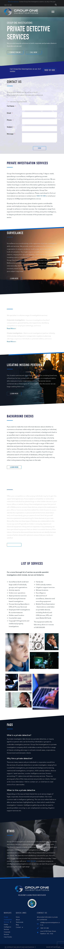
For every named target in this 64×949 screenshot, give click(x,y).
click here (44, 779)
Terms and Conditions (12, 946)
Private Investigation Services (8, 916)
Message (11, 131)
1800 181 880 (8, 5)
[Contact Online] (15, 52)
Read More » (11, 325)
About (18, 916)
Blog (17, 921)
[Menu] (52, 11)
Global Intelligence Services (7, 923)
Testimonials (19, 919)
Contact (18, 924)
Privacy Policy (27, 946)
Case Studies (8, 934)
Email (10, 112)
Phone (10, 118)
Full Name (11, 106)
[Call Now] (33, 52)
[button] (49, 70)
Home (18, 914)
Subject (10, 125)
